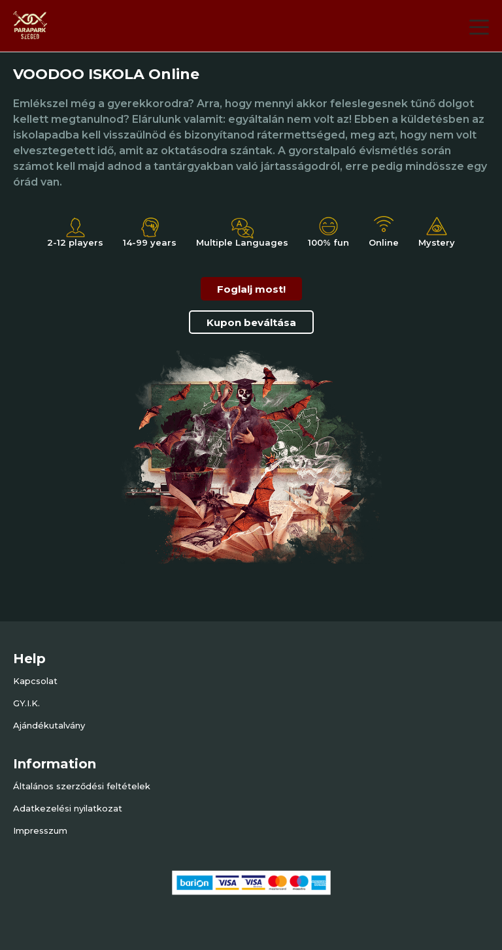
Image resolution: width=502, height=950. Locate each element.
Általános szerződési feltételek (81, 786)
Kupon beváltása (251, 322)
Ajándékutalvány (49, 725)
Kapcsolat (35, 681)
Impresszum (40, 830)
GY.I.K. (26, 703)
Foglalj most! (251, 289)
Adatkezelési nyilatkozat (67, 808)
